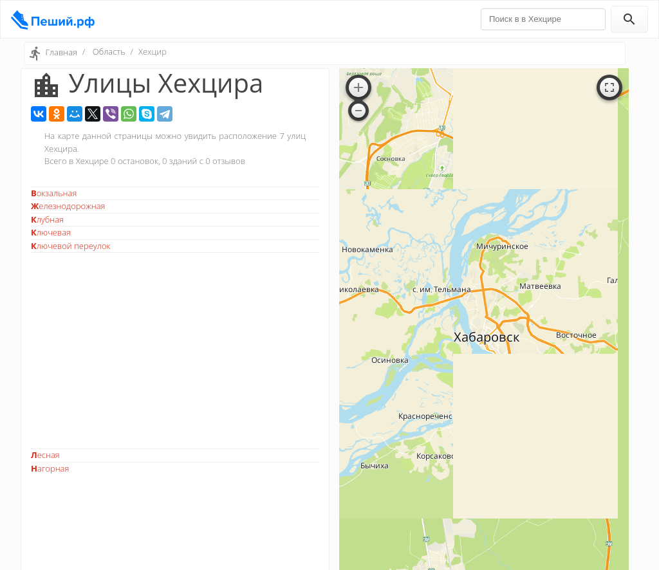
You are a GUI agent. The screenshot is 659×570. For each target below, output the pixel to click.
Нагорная (50, 468)
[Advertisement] (175, 351)
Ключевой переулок (71, 246)
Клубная (47, 219)
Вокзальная (54, 193)
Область (109, 51)
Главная (61, 52)
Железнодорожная (68, 206)
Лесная (45, 455)
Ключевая (51, 232)
